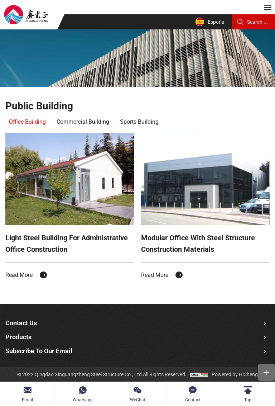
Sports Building (139, 121)
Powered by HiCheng (235, 374)
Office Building (27, 121)
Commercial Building (83, 121)
